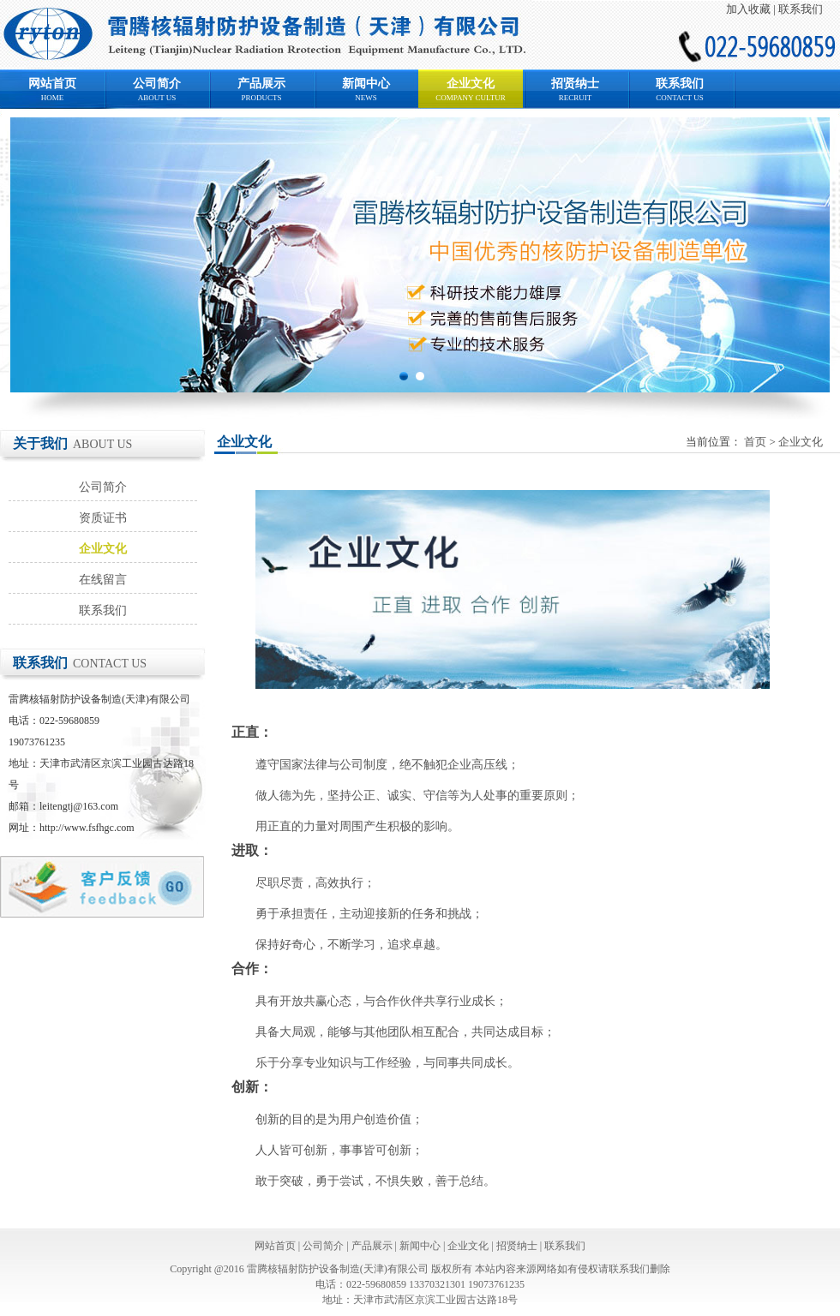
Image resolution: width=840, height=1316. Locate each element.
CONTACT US (679, 97)
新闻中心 (366, 83)
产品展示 (261, 83)
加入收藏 (748, 9)
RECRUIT (575, 97)
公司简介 (157, 83)
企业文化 (471, 83)
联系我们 (800, 9)
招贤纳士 (575, 83)
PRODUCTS (261, 97)
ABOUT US (157, 97)
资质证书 (103, 517)
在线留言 (103, 579)
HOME (52, 97)
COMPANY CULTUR (470, 97)
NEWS (366, 97)
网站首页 (52, 83)
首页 (755, 441)
